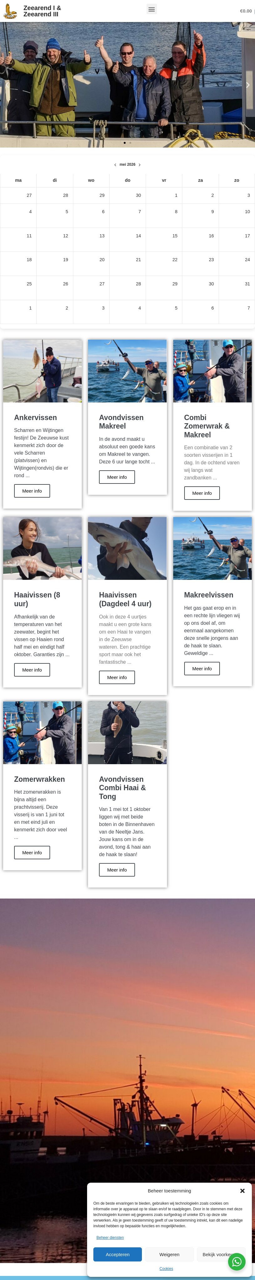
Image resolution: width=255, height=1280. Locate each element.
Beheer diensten (110, 1237)
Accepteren (118, 1254)
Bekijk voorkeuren (221, 1254)
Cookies (166, 1268)
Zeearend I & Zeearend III (42, 11)
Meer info (32, 491)
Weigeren (169, 1254)
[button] (242, 1191)
